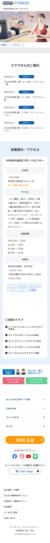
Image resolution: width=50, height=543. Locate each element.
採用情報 (7, 506)
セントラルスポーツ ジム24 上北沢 (24, 347)
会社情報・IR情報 (11, 489)
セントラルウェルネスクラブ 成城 (24, 353)
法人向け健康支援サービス (15, 495)
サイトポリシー (15, 527)
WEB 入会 (25, 440)
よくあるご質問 (10, 512)
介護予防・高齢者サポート (15, 501)
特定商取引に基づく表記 (25, 531)
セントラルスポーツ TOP (18, 399)
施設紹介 (4, 45)
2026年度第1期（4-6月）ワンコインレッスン (24, 129)
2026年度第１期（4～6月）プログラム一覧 (24, 83)
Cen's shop (26, 471)
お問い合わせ (9, 518)
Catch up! (11, 408)
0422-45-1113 (20, 185)
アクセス (16, 45)
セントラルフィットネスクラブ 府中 (25, 341)
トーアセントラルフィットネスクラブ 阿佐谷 (25, 328)
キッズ (9, 426)
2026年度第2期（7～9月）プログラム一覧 (24, 98)
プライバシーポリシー (31, 527)
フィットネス (12, 417)
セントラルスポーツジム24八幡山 (24, 335)
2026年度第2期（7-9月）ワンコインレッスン (24, 113)
